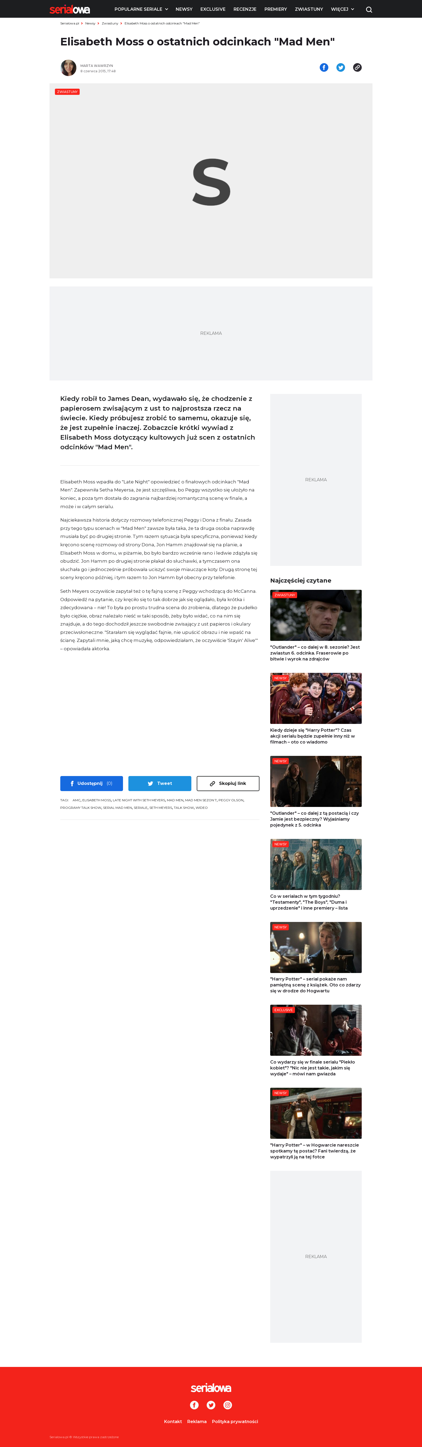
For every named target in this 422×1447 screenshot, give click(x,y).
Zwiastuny (309, 9)
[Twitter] (211, 1405)
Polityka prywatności (235, 1421)
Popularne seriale (138, 9)
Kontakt (173, 1421)
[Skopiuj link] (357, 68)
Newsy (184, 9)
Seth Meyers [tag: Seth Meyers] (160, 808)
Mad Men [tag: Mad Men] (175, 800)
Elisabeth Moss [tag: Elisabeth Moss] (96, 800)
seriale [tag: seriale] (140, 808)
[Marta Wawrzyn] (143, 66)
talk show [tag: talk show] (184, 808)
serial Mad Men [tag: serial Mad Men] (117, 808)
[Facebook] (194, 1405)
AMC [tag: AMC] (76, 800)
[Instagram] (227, 1405)
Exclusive (213, 9)
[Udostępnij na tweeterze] (340, 68)
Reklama (197, 1421)
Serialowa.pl (69, 23)
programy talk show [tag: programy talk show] (80, 808)
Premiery (276, 9)
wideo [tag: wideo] (202, 808)
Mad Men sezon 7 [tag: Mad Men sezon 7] (201, 800)
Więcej (339, 9)
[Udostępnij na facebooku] (324, 68)
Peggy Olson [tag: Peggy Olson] (231, 800)
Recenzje (245, 9)
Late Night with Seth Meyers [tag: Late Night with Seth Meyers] (139, 800)
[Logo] (70, 9)
